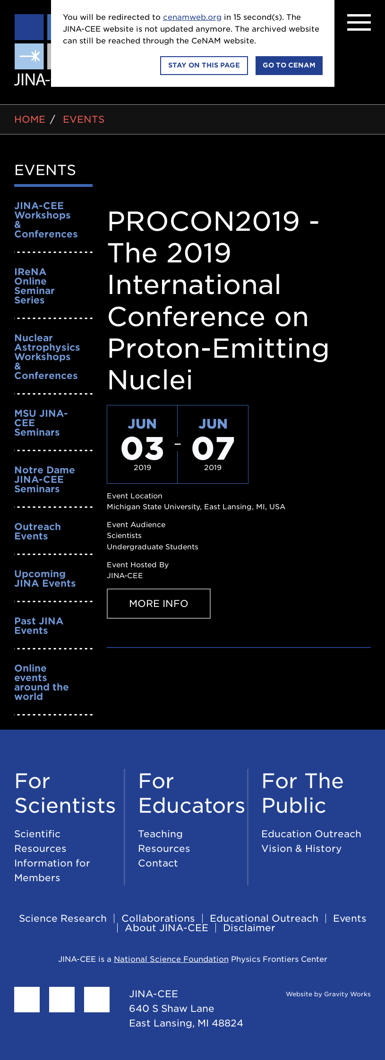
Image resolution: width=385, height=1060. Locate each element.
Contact (158, 863)
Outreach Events (37, 531)
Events (83, 119)
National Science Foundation (171, 959)
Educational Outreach (264, 918)
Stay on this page (204, 65)
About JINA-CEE (166, 928)
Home (29, 119)
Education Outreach (311, 834)
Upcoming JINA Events (45, 578)
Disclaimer (249, 928)
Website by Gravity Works (317, 994)
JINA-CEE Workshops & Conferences (46, 220)
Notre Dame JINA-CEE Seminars (44, 479)
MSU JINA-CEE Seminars (41, 423)
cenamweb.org (192, 17)
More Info (158, 603)
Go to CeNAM (289, 65)
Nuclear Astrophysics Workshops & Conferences (47, 356)
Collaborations (158, 918)
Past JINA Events (39, 625)
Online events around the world (41, 682)
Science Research (63, 918)
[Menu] (359, 22)
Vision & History (301, 848)
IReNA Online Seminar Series (34, 286)
